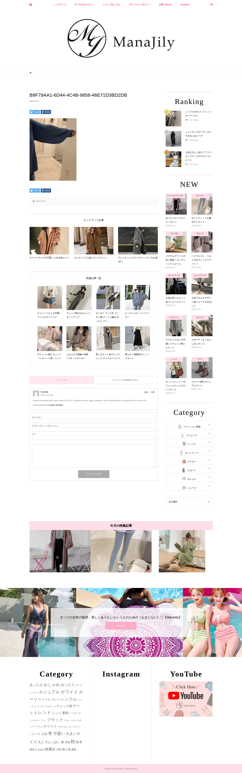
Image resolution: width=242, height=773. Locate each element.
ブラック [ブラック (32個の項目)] (55, 720)
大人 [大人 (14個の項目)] (41, 742)
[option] (60, 551)
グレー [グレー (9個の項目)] (55, 699)
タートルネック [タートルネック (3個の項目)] (48, 706)
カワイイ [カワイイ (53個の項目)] (69, 691)
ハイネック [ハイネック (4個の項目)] (75, 713)
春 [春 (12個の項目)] (62, 742)
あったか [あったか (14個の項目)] (36, 685)
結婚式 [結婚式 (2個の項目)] (41, 749)
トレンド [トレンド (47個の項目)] (42, 712)
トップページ (59, 4)
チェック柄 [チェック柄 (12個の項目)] (64, 706)
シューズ (191, 488)
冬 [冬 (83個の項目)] (50, 733)
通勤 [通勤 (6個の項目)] (73, 749)
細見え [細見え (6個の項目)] (34, 749)
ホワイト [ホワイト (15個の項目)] (50, 726)
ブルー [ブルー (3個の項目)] (67, 720)
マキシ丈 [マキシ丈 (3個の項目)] (62, 726)
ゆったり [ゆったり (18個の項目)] (68, 685)
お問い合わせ (165, 4)
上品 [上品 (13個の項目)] (44, 734)
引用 (153, 392)
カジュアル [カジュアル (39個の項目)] (49, 692)
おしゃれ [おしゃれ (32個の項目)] (52, 685)
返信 (146, 392)
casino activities (56, 405)
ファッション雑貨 (192, 426)
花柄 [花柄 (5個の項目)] (58, 749)
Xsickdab (44, 392)
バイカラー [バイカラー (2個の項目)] (35, 720)
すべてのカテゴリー (84, 4)
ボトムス (191, 479)
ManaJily (121, 625)
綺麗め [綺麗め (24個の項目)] (50, 749)
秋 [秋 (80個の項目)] (73, 741)
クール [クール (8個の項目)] (46, 699)
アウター (191, 461)
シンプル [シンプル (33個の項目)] (69, 699)
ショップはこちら (111, 4)
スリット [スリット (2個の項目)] (36, 706)
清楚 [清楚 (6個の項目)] (67, 742)
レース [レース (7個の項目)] (36, 734)
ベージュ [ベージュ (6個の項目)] (37, 726)
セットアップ (191, 453)
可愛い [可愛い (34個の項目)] (59, 733)
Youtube (185, 4)
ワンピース (191, 435)
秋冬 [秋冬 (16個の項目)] (79, 742)
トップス (191, 444)
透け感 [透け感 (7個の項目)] (66, 749)
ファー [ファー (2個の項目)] (43, 720)
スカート (191, 470)
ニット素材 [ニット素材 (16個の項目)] (60, 713)
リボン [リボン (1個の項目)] (69, 727)
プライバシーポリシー (139, 4)
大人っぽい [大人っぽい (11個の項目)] (52, 742)
